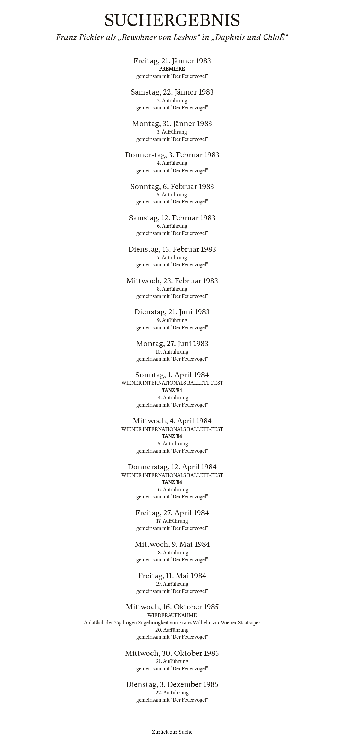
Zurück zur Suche (172, 732)
